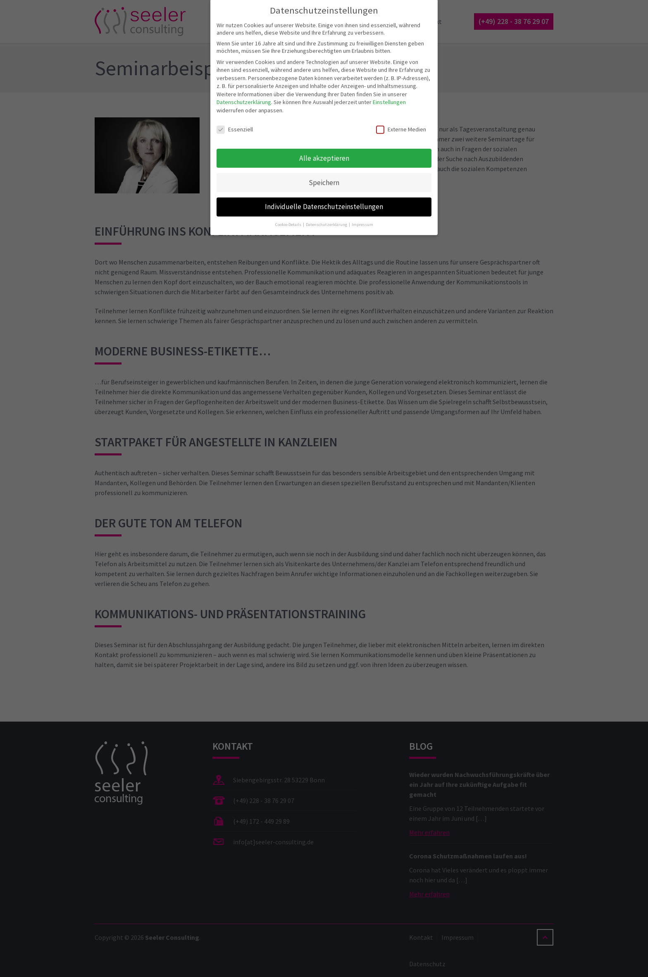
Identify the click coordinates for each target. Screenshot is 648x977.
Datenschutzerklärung (244, 95)
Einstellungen (389, 95)
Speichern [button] (324, 175)
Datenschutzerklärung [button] (327, 217)
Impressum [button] (362, 217)
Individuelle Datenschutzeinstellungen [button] (324, 199)
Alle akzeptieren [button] (324, 150)
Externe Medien (401, 122)
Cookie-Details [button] (288, 217)
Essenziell (235, 122)
